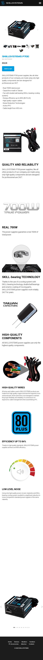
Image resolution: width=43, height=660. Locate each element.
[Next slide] (37, 29)
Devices (16, 642)
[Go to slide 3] (17, 627)
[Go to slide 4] (19, 627)
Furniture (32, 642)
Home (10, 642)
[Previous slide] (5, 29)
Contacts (31, 644)
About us (23, 644)
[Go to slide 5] (21, 627)
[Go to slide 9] (28, 627)
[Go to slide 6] (23, 627)
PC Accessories (14, 644)
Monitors (24, 642)
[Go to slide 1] (14, 627)
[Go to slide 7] (25, 627)
